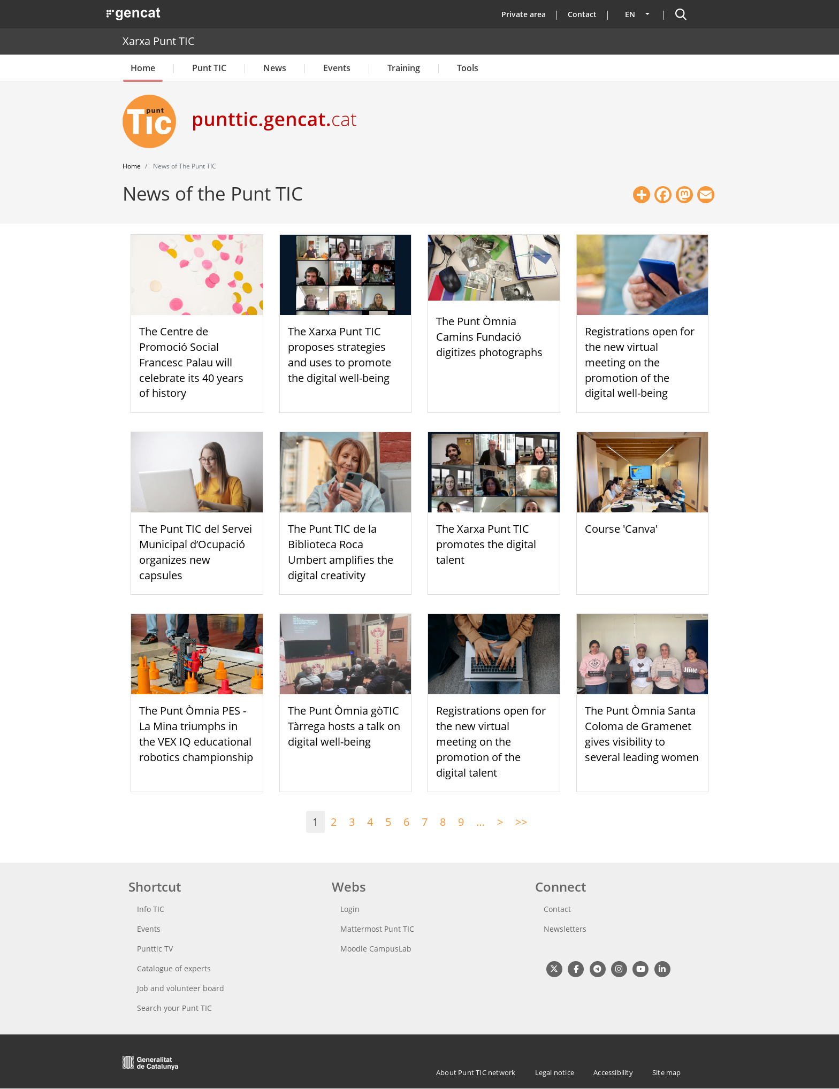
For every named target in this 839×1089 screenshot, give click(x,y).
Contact (582, 14)
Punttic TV (155, 949)
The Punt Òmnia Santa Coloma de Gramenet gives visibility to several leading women (642, 733)
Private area (523, 14)
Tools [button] (467, 68)
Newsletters (565, 929)
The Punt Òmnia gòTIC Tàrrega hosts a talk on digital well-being (344, 726)
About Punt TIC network (475, 1072)
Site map (666, 1072)
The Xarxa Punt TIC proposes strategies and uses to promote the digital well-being (339, 354)
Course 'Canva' (621, 529)
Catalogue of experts (174, 968)
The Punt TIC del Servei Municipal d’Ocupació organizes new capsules (195, 552)
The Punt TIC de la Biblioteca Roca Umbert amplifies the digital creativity (340, 552)
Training (403, 68)
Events (336, 68)
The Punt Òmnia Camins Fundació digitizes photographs (489, 336)
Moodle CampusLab (375, 949)
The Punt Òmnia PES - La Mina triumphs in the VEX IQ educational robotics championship (196, 733)
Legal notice (554, 1072)
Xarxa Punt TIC (159, 41)
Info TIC (150, 909)
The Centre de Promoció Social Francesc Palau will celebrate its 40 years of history (191, 362)
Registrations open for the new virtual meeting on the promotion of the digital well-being (640, 362)
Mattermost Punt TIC (377, 929)
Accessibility (613, 1072)
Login (350, 909)
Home (143, 68)
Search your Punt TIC (174, 1008)
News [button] (274, 68)
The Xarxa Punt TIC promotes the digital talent (486, 544)
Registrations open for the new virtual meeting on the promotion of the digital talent (491, 741)
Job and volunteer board (180, 988)
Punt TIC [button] (209, 68)
